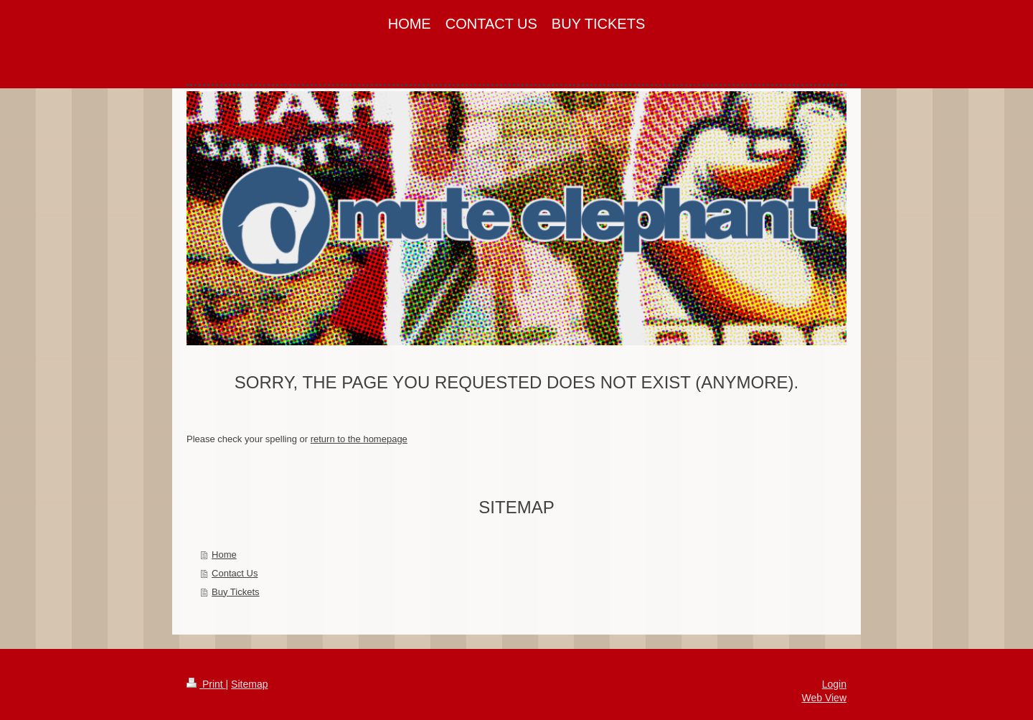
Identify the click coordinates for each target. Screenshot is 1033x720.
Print (206, 684)
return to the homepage (359, 439)
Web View (823, 697)
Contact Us (235, 573)
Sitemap (249, 684)
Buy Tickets (235, 591)
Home (224, 554)
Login (834, 684)
